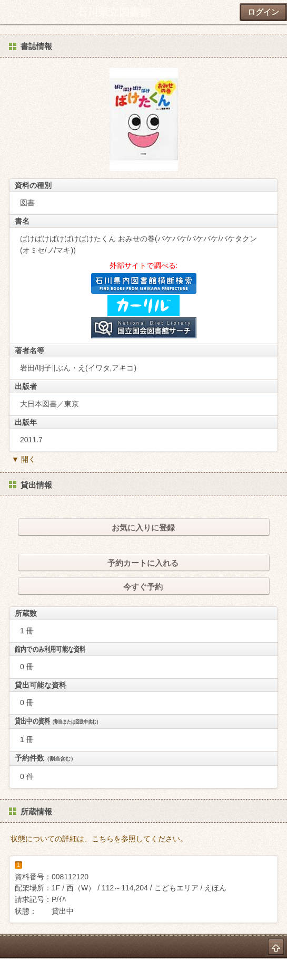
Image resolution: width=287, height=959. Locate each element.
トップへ (276, 947)
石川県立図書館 (114, 12)
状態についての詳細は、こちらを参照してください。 (99, 838)
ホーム (11, 12)
